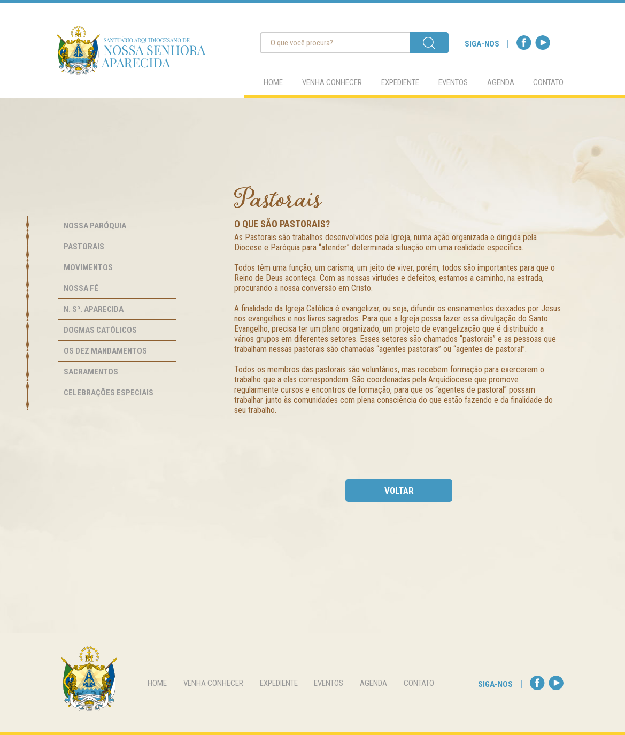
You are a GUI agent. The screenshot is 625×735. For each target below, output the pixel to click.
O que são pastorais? (282, 223)
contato (548, 82)
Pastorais (84, 246)
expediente (400, 82)
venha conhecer (332, 82)
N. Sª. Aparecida (94, 309)
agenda (500, 82)
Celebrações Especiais (108, 392)
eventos (453, 82)
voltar (399, 490)
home (273, 82)
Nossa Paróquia (95, 226)
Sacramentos (91, 372)
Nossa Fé (81, 288)
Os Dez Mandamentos (105, 351)
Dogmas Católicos (100, 330)
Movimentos (88, 267)
